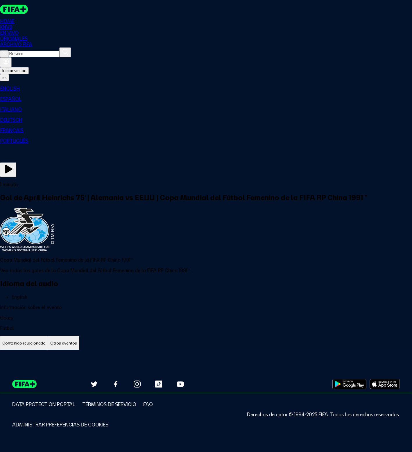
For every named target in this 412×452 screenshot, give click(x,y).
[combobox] (33, 54)
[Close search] (4, 54)
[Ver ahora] (8, 170)
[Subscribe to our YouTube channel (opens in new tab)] (180, 384)
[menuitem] (206, 89)
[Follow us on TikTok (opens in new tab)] (158, 384)
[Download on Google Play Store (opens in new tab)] (349, 384)
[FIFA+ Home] (14, 9)
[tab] (24, 343)
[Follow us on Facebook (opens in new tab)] (115, 384)
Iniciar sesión (14, 70)
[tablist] (206, 343)
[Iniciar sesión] (6, 62)
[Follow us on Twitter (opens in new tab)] (94, 384)
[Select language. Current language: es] (4, 77)
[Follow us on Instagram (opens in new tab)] (137, 384)
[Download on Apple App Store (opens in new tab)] (385, 384)
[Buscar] (65, 53)
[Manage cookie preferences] (60, 424)
